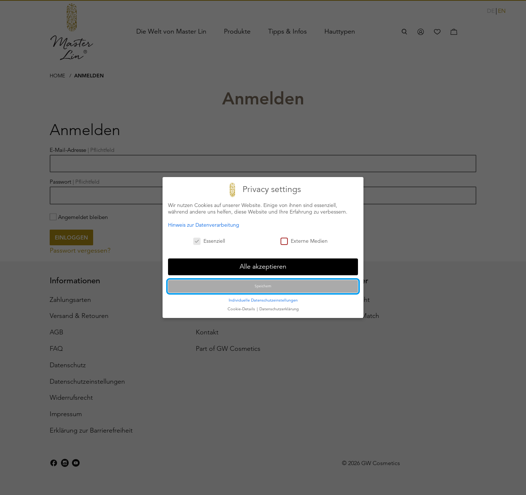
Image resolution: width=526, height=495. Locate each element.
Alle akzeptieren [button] (263, 266)
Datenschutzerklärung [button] (279, 308)
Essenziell (209, 241)
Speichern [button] (263, 285)
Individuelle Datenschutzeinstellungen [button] (263, 299)
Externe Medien (304, 241)
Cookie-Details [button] (242, 308)
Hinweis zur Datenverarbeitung (203, 224)
